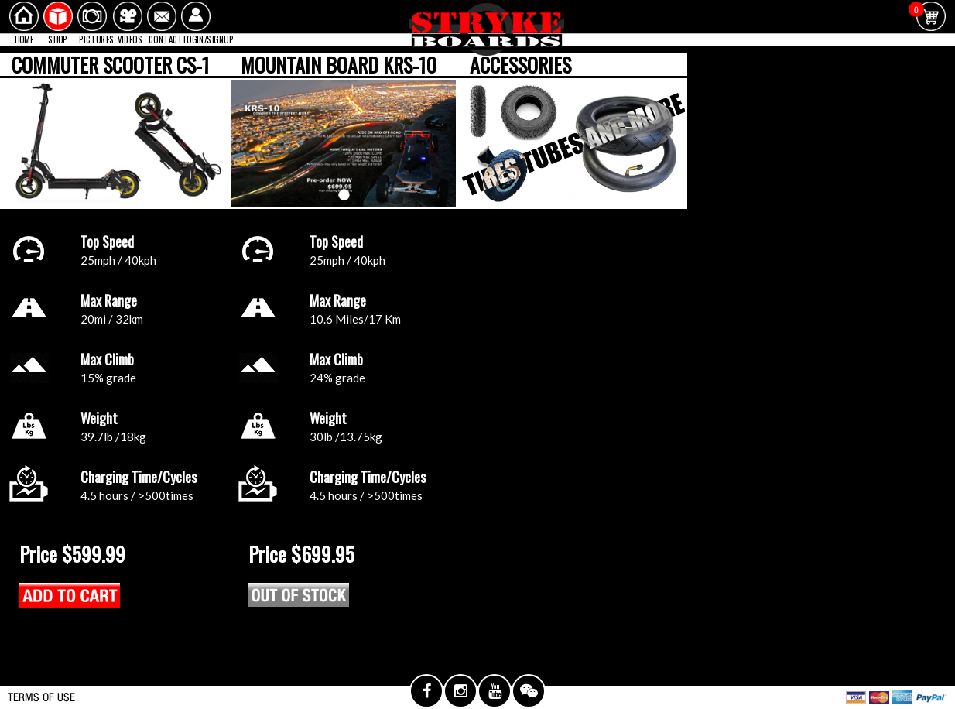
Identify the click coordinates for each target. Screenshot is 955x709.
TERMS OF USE (41, 697)
